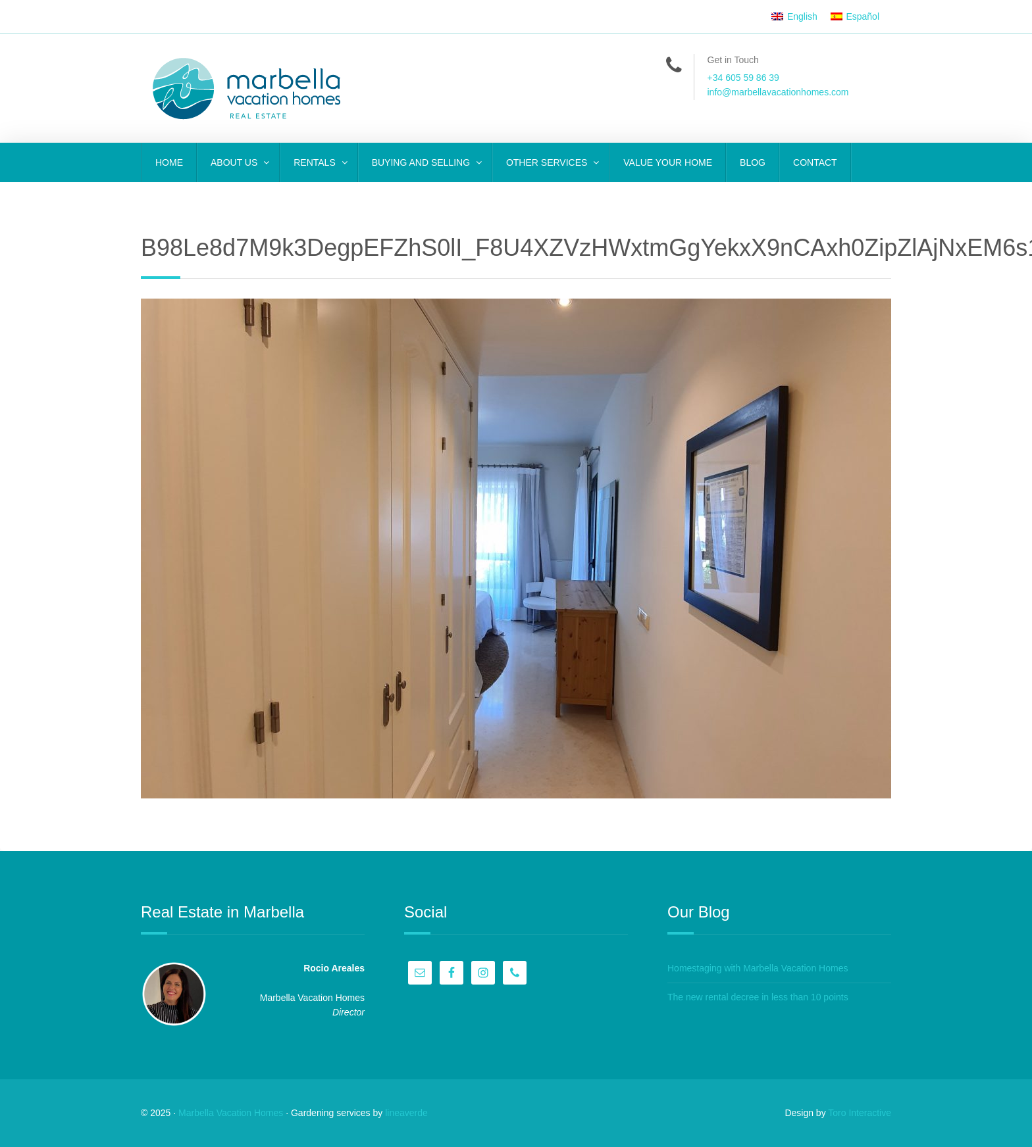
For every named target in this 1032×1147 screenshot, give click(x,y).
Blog (752, 162)
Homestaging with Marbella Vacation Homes (757, 968)
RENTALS (316, 162)
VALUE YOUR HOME (667, 162)
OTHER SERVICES (548, 162)
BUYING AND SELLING (422, 162)
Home (169, 162)
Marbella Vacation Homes (230, 1113)
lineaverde (406, 1113)
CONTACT (815, 162)
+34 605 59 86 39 (743, 77)
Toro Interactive (859, 1113)
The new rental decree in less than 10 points (757, 997)
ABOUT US (235, 162)
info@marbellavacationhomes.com (778, 92)
